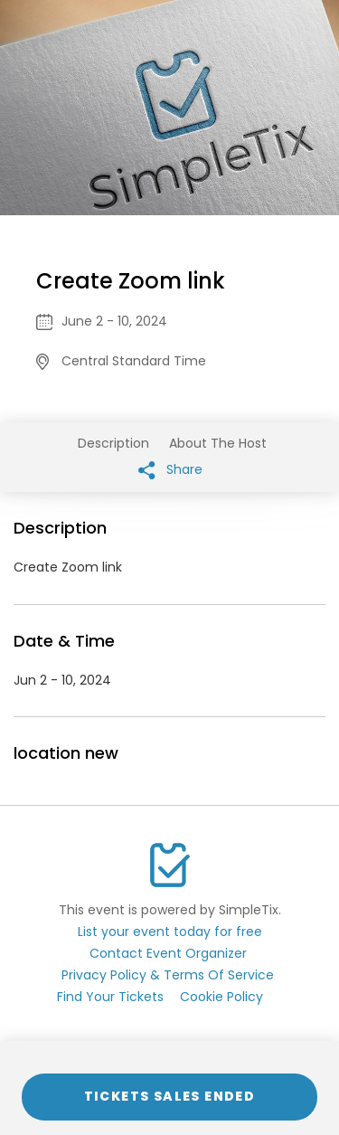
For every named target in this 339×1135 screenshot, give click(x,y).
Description (113, 443)
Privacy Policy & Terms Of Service (167, 975)
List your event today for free (170, 931)
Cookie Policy (221, 997)
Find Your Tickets (110, 997)
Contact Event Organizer (168, 953)
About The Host (218, 443)
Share (170, 469)
